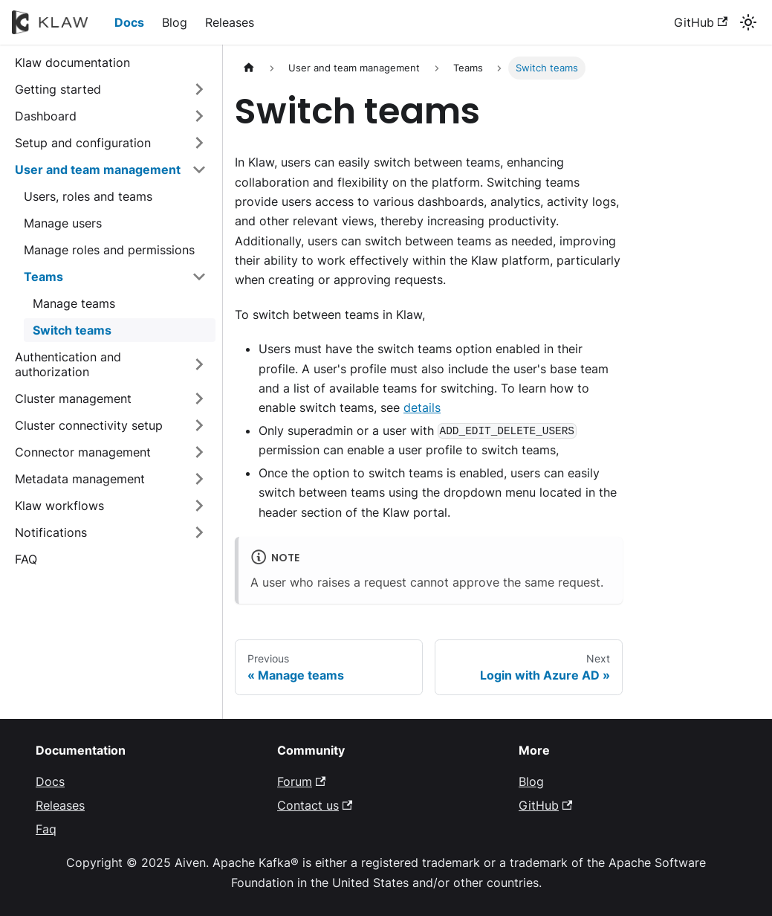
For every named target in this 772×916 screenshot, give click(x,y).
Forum (301, 781)
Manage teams (74, 303)
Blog (174, 22)
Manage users (63, 223)
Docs (129, 22)
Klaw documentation (72, 62)
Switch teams (72, 330)
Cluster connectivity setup (89, 425)
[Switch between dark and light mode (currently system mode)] (748, 22)
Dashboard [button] (46, 116)
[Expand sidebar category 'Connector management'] (199, 452)
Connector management (83, 452)
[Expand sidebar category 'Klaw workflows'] (199, 505)
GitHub (700, 22)
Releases (229, 22)
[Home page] (249, 68)
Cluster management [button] (73, 398)
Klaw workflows (59, 505)
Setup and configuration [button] (83, 142)
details (422, 407)
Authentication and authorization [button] (68, 364)
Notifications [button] (51, 532)
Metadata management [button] (80, 478)
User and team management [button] (98, 169)
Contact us (314, 805)
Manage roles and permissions (109, 249)
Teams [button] (43, 276)
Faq (46, 829)
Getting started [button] (58, 89)
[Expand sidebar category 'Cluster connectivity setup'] (199, 425)
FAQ (26, 559)
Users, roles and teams (88, 196)
